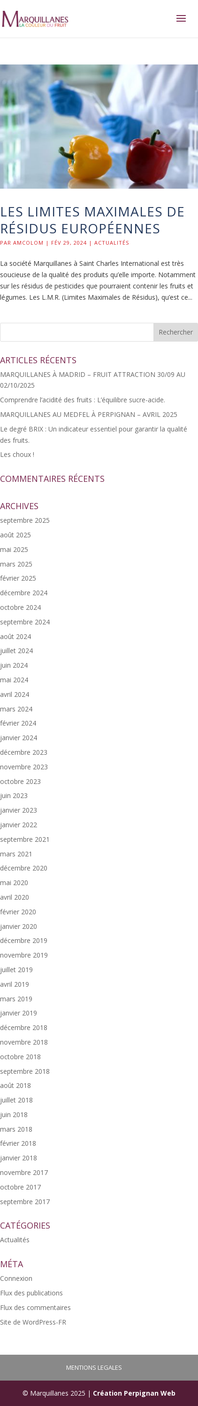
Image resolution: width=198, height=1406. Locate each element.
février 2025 (18, 578)
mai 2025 (14, 549)
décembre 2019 (23, 940)
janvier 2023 (18, 810)
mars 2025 (16, 563)
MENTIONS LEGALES (94, 1367)
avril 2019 (14, 984)
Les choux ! (17, 454)
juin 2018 (14, 1114)
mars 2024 (16, 708)
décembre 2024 (23, 592)
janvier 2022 (18, 824)
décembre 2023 (23, 752)
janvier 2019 (18, 1012)
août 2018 (15, 1085)
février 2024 (18, 723)
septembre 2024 (25, 621)
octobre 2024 (20, 607)
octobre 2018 (20, 1056)
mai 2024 (14, 679)
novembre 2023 (24, 766)
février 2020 (18, 911)
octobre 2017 (20, 1186)
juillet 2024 (16, 650)
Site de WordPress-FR (33, 1322)
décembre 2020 (23, 867)
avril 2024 (14, 694)
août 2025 (15, 534)
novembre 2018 (24, 1042)
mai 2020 (14, 882)
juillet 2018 (16, 1099)
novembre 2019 (24, 955)
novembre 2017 (24, 1172)
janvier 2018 (18, 1157)
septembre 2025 (25, 520)
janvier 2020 (18, 926)
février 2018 (18, 1143)
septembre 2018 (25, 1071)
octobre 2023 (20, 781)
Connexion (16, 1278)
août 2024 (15, 636)
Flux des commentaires (35, 1307)
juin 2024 (14, 665)
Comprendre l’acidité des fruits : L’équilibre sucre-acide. (82, 399)
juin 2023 (14, 795)
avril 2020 (14, 897)
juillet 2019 (16, 969)
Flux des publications (31, 1292)
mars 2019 (16, 998)
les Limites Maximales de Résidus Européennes (92, 219)
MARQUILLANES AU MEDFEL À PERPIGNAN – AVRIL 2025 (88, 414)
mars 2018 (16, 1129)
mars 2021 (16, 853)
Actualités (111, 242)
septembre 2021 (25, 839)
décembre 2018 (23, 1027)
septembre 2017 (25, 1201)
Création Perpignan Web (134, 1393)
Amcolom (28, 242)
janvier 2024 (18, 737)
